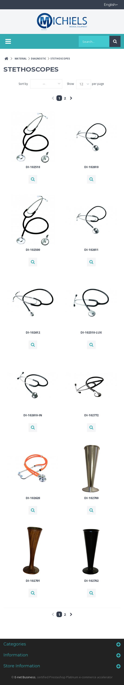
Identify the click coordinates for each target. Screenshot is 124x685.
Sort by (23, 84)
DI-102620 (33, 498)
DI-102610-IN (32, 415)
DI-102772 (91, 415)
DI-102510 (33, 167)
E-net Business (25, 677)
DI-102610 (91, 167)
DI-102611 (91, 250)
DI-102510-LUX (91, 332)
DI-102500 (33, 250)
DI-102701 (33, 581)
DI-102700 (91, 498)
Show (70, 84)
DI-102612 (33, 332)
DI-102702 (91, 581)
